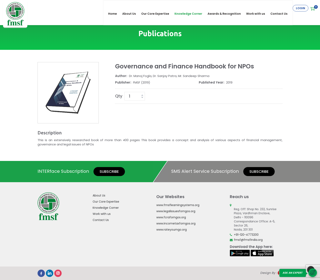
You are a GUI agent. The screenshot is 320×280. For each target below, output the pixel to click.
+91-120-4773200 (246, 235)
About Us (131, 8)
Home (115, 8)
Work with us (258, 8)
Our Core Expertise (158, 8)
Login (300, 8)
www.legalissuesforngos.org (175, 211)
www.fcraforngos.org (171, 217)
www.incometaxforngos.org (176, 223)
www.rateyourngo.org (171, 230)
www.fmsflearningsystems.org (177, 205)
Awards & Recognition (226, 8)
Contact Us (281, 8)
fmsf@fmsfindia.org (248, 240)
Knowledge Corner (191, 8)
